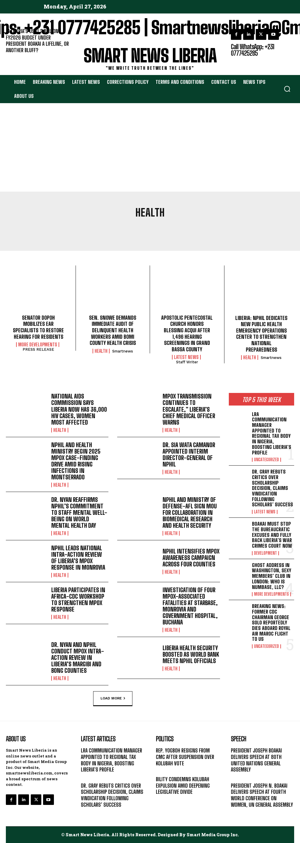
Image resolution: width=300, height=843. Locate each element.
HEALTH (101, 351)
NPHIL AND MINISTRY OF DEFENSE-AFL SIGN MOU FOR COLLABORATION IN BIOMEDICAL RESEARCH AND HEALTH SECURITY (190, 512)
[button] (287, 89)
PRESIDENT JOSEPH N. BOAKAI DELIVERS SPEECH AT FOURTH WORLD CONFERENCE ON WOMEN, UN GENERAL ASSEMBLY (262, 795)
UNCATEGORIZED (266, 460)
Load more (112, 698)
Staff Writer (187, 362)
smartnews (122, 351)
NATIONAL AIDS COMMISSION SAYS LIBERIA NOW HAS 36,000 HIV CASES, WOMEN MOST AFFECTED (79, 409)
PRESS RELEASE (38, 349)
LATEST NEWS (186, 357)
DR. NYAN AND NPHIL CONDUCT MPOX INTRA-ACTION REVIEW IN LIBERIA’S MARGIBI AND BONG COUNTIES (77, 657)
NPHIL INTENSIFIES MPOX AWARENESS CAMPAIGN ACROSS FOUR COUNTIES (191, 557)
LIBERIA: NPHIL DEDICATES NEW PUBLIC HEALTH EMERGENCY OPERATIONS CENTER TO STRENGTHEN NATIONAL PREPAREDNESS (261, 334)
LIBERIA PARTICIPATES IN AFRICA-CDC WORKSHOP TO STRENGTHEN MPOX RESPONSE (78, 599)
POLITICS (164, 770)
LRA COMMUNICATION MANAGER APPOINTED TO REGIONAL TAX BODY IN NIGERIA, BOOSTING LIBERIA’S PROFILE (271, 433)
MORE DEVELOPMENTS (37, 344)
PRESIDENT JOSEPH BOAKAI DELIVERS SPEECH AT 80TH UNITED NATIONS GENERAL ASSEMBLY (256, 759)
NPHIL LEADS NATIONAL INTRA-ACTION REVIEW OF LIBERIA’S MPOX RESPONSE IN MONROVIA (78, 557)
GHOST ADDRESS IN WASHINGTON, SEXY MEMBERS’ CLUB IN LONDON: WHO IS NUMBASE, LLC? (271, 576)
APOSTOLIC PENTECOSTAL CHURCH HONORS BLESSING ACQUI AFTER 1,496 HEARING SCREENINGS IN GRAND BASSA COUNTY (187, 333)
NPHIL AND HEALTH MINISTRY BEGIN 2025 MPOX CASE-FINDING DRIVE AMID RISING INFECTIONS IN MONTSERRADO (75, 460)
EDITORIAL (15, 57)
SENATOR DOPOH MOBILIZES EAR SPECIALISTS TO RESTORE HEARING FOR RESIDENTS (38, 327)
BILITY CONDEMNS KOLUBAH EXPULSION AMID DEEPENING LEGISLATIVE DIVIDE (183, 785)
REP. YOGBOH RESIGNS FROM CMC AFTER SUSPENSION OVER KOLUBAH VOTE (185, 756)
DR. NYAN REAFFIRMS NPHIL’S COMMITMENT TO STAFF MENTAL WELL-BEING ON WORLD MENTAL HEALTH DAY (79, 512)
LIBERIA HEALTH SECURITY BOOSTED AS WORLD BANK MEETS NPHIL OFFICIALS (191, 654)
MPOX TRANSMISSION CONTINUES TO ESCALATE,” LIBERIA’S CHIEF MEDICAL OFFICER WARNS (189, 409)
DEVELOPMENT (265, 553)
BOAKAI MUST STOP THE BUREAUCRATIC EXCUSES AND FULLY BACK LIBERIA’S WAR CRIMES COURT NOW (272, 535)
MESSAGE (240, 777)
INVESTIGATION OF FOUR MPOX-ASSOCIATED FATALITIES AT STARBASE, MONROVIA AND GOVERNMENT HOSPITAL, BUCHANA (190, 605)
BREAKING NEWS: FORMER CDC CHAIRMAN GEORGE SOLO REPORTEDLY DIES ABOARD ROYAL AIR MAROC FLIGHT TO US (271, 622)
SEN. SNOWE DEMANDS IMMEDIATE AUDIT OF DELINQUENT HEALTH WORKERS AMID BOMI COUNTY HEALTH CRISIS (112, 330)
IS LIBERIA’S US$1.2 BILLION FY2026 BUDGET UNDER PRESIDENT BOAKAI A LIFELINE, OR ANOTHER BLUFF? (37, 40)
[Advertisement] (150, 148)
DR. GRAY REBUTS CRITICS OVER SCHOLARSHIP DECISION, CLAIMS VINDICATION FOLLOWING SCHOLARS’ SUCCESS (272, 488)
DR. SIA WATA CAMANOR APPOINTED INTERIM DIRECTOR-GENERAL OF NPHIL (189, 454)
